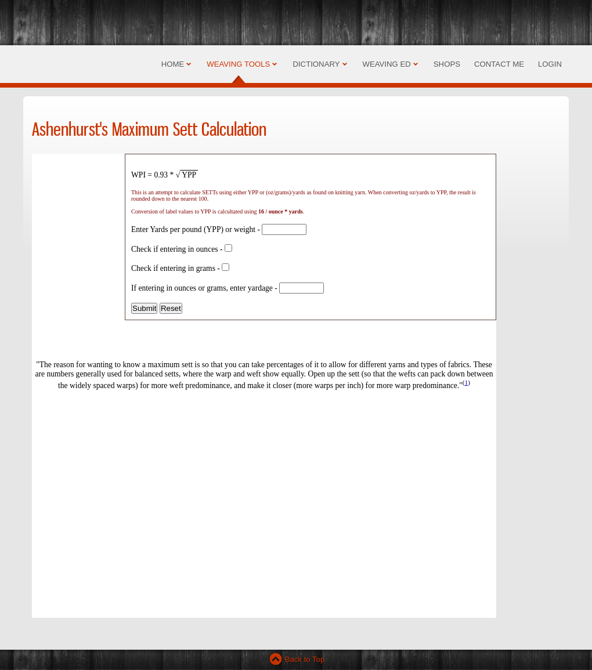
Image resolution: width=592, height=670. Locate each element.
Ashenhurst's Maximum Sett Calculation (149, 129)
